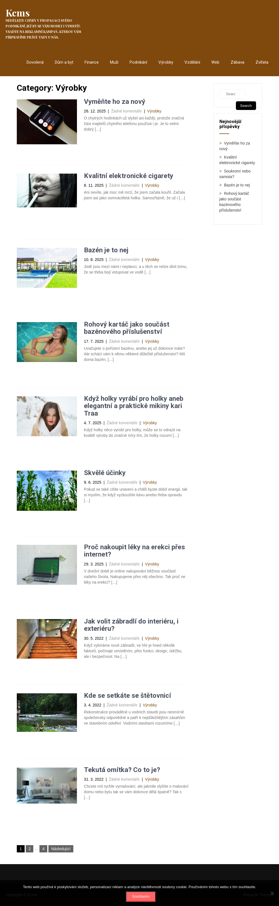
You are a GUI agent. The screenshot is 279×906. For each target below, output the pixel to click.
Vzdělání (192, 62)
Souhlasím (141, 896)
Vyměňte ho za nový (114, 102)
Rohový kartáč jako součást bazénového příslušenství (126, 327)
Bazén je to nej (106, 250)
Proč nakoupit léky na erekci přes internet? (134, 550)
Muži (114, 62)
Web (215, 62)
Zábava (237, 62)
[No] (272, 893)
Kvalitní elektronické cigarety (128, 176)
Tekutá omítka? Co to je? (122, 770)
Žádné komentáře (126, 111)
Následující (61, 849)
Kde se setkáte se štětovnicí (127, 695)
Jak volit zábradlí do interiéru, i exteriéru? (131, 624)
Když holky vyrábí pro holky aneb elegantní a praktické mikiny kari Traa (133, 406)
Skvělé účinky (105, 473)
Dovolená (35, 62)
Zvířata (261, 62)
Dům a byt (64, 62)
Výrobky (165, 62)
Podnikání (138, 62)
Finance (92, 62)
